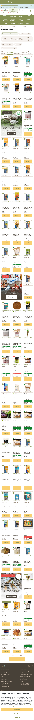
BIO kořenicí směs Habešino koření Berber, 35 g (27, 480)
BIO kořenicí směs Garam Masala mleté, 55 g (17, 72)
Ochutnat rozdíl (12, 133)
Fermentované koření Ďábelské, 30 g (17, 344)
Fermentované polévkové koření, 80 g (17, 562)
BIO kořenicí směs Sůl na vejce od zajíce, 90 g (6, 508)
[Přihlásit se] (31, 11)
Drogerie (13, 23)
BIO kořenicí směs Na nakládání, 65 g (17, 534)
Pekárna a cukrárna (5, 16)
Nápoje (5, 23)
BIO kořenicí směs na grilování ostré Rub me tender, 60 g (17, 99)
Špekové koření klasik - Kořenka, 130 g (28, 425)
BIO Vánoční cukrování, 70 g (27, 71)
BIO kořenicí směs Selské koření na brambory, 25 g (16, 235)
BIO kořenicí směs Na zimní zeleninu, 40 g (28, 208)
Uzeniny (21, 16)
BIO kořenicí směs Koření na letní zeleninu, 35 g (5, 235)
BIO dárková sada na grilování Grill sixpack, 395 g (28, 99)
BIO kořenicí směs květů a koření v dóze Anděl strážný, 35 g (17, 508)
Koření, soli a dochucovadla (18, 26)
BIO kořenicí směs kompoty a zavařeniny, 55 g (27, 290)
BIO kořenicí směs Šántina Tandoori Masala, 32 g (5, 399)
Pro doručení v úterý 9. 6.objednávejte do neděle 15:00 (6, 635)
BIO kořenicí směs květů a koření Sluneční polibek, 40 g (6, 480)
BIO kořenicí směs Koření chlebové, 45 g (28, 180)
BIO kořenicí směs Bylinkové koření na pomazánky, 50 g (5, 181)
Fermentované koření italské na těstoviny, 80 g (28, 126)
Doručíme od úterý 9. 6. (6, 64)
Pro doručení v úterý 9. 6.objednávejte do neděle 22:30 (6, 445)
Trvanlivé (29, 19)
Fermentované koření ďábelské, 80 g (6, 371)
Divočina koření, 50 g (6, 452)
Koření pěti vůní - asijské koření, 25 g (16, 317)
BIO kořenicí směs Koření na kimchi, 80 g (28, 235)
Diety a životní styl (29, 39)
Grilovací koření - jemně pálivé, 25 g (5, 562)
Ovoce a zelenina (28, 16)
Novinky (4, 13)
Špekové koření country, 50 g (27, 398)
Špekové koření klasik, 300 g (27, 616)
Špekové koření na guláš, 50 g (16, 262)
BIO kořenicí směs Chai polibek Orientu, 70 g (6, 154)
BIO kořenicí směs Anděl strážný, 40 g (27, 562)
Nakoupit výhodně (11, 297)
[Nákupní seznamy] (31, 5)
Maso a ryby (13, 16)
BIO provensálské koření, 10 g (5, 425)
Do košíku (6, 79)
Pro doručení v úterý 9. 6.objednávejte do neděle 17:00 (28, 581)
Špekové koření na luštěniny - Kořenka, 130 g (16, 426)
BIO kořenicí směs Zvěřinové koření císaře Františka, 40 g (28, 453)
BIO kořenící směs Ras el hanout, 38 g (17, 180)
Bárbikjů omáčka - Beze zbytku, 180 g (5, 643)
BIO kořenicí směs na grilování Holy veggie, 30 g (28, 317)
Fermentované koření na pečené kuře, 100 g (6, 344)
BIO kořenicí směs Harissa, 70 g (16, 153)
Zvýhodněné (12, 13)
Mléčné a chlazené (5, 20)
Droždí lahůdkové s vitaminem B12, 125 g (16, 398)
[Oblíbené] (31, 8)
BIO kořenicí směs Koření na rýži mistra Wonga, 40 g (6, 535)
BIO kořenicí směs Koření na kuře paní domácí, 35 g (5, 72)
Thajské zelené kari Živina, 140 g (16, 371)
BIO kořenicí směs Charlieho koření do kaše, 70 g (5, 263)
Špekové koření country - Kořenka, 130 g (16, 453)
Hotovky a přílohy (21, 20)
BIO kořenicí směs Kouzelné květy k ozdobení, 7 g (5, 317)
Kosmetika (20, 23)
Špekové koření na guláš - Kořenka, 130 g (28, 371)
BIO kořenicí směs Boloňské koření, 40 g (6, 208)
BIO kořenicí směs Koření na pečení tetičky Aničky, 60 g (27, 154)
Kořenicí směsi (30, 26)
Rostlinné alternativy (13, 20)
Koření (25, 26)
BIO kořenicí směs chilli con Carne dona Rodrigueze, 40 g (17, 208)
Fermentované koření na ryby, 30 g (6, 99)
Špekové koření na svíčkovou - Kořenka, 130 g (28, 644)
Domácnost (29, 23)
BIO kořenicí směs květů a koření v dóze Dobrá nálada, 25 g (28, 263)
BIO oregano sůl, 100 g (28, 343)
